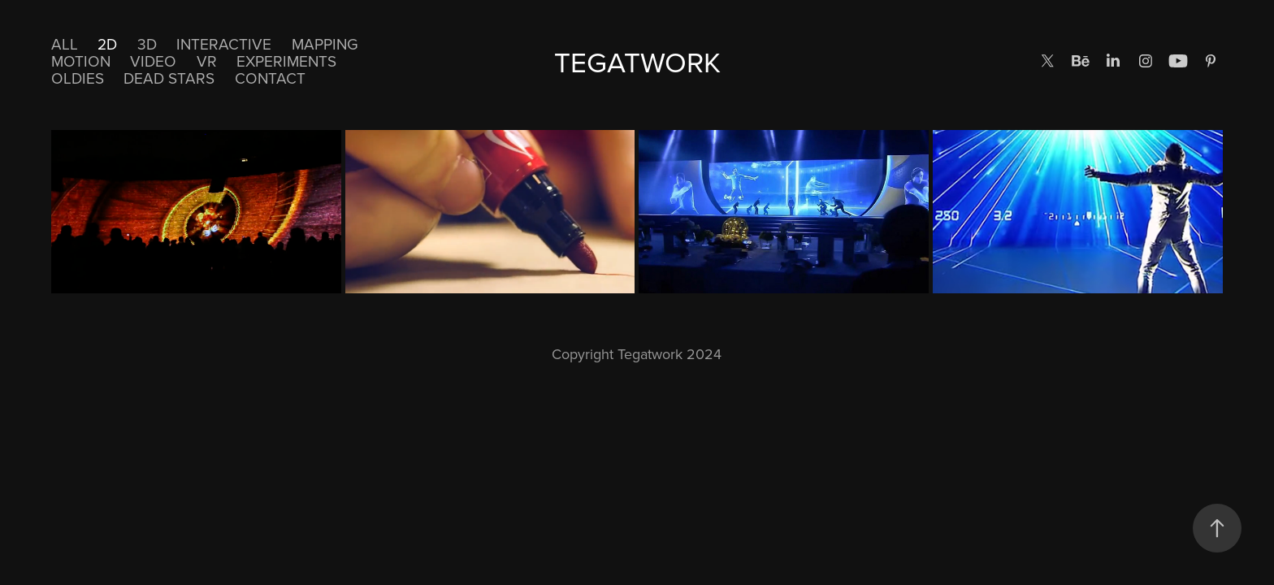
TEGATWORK (637, 61)
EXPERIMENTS (286, 61)
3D (147, 43)
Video (153, 61)
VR (207, 61)
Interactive (223, 43)
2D (107, 43)
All (64, 43)
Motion (80, 61)
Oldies (77, 78)
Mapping (325, 43)
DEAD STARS (169, 78)
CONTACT (270, 78)
